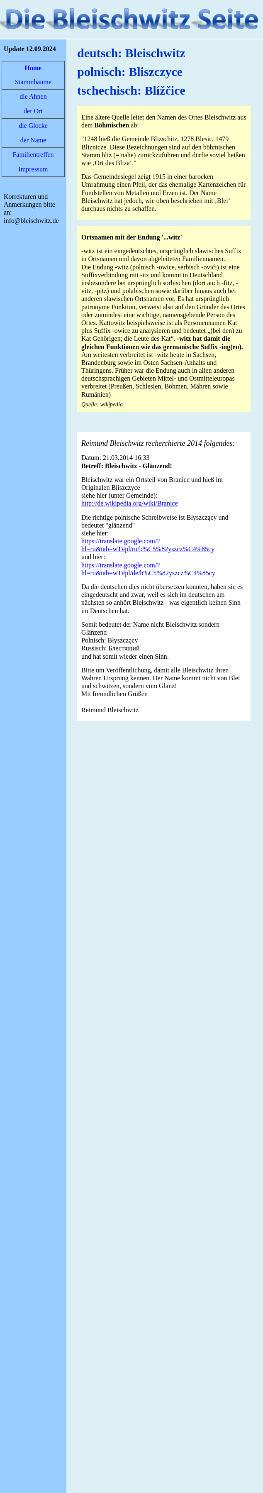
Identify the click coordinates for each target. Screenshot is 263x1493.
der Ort (33, 111)
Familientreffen (33, 154)
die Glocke (33, 125)
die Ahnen (32, 96)
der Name (33, 140)
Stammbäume (33, 82)
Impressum (33, 169)
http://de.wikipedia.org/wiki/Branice (129, 503)
